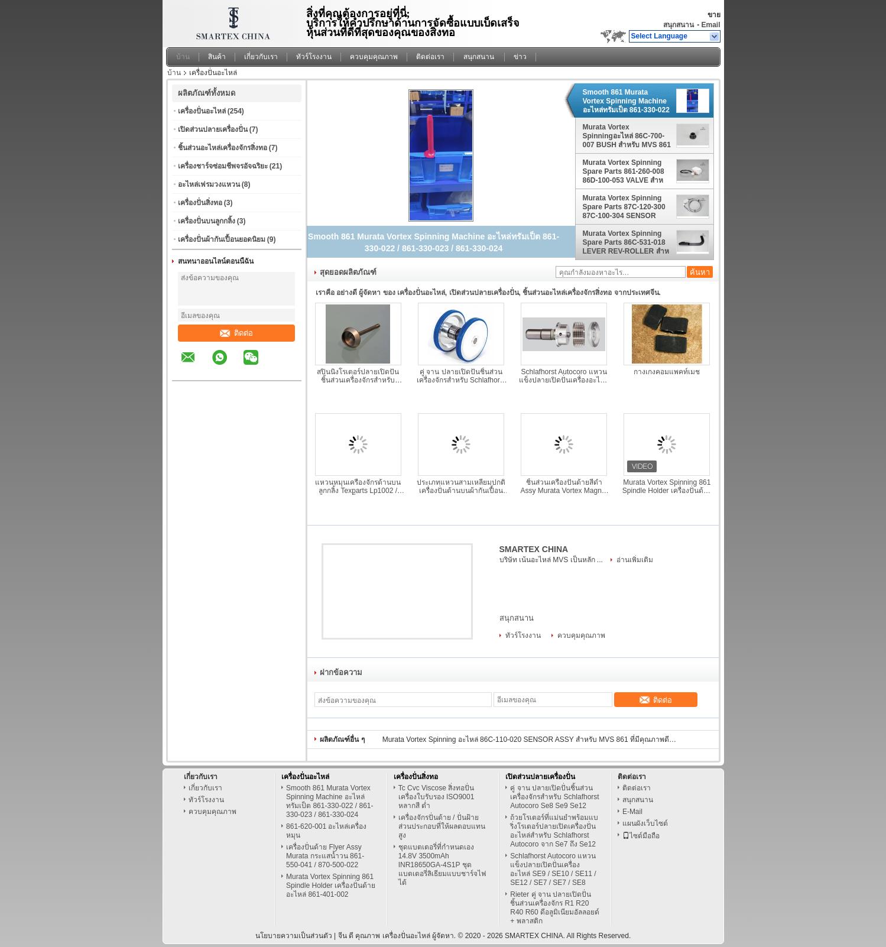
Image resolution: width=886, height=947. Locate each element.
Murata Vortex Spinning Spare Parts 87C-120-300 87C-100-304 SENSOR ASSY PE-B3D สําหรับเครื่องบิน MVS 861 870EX (624, 207)
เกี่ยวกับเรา (261, 57)
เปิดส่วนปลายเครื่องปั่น (213, 129)
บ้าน (183, 57)
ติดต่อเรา (430, 57)
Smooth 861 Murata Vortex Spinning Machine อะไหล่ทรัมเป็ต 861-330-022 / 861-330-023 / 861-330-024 (626, 101)
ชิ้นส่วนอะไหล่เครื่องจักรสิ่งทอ (222, 148)
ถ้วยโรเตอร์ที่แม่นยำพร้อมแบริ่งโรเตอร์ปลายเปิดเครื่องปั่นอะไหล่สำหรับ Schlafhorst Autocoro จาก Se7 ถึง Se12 (554, 830)
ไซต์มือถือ (641, 836)
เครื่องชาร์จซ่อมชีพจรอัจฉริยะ (223, 166)
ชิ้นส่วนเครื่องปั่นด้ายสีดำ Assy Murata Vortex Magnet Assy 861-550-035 (563, 486)
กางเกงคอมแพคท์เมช (667, 372)
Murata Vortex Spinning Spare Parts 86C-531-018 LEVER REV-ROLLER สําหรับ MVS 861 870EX (626, 242)
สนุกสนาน (678, 25)
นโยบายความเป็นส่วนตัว (293, 936)
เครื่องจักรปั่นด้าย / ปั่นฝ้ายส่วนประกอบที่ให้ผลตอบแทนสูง (441, 826)
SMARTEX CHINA (534, 549)
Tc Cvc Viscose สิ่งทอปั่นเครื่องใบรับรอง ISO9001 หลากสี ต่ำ (436, 797)
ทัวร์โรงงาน (314, 57)
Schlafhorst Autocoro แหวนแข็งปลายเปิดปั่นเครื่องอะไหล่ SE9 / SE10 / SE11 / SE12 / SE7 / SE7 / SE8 (564, 376)
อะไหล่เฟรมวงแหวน (209, 184)
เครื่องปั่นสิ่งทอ (200, 203)
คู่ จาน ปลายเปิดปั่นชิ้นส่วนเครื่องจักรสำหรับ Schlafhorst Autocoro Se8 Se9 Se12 (461, 376)
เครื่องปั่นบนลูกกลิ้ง (206, 221)
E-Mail (632, 811)
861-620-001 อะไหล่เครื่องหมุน (326, 830)
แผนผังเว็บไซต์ (645, 823)
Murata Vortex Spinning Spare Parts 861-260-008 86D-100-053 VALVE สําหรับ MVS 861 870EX (623, 171)
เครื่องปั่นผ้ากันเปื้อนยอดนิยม (221, 239)
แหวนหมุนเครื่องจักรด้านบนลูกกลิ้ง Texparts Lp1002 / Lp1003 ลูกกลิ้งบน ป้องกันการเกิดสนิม (358, 486)
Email (710, 25)
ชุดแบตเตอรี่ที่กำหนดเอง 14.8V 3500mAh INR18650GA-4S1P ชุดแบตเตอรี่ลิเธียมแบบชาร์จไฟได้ (442, 865)
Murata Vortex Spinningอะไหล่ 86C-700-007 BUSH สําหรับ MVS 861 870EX (627, 136)
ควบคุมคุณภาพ (374, 57)
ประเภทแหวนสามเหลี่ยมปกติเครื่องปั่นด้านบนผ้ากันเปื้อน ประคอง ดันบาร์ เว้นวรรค (461, 486)
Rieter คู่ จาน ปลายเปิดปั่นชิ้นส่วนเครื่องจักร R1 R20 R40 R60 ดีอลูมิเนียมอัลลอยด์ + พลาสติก (554, 907)
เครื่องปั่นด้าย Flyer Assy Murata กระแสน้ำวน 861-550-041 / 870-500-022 (325, 856)
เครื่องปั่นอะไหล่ (202, 111)
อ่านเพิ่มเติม (634, 560)
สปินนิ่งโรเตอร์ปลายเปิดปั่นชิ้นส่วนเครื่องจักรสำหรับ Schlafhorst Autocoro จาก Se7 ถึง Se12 (358, 376)
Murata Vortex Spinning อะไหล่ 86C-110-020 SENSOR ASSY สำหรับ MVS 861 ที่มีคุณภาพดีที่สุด (530, 739)
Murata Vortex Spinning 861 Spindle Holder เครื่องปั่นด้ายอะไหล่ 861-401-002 (667, 486)
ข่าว (520, 57)
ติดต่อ (236, 333)
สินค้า (217, 57)
